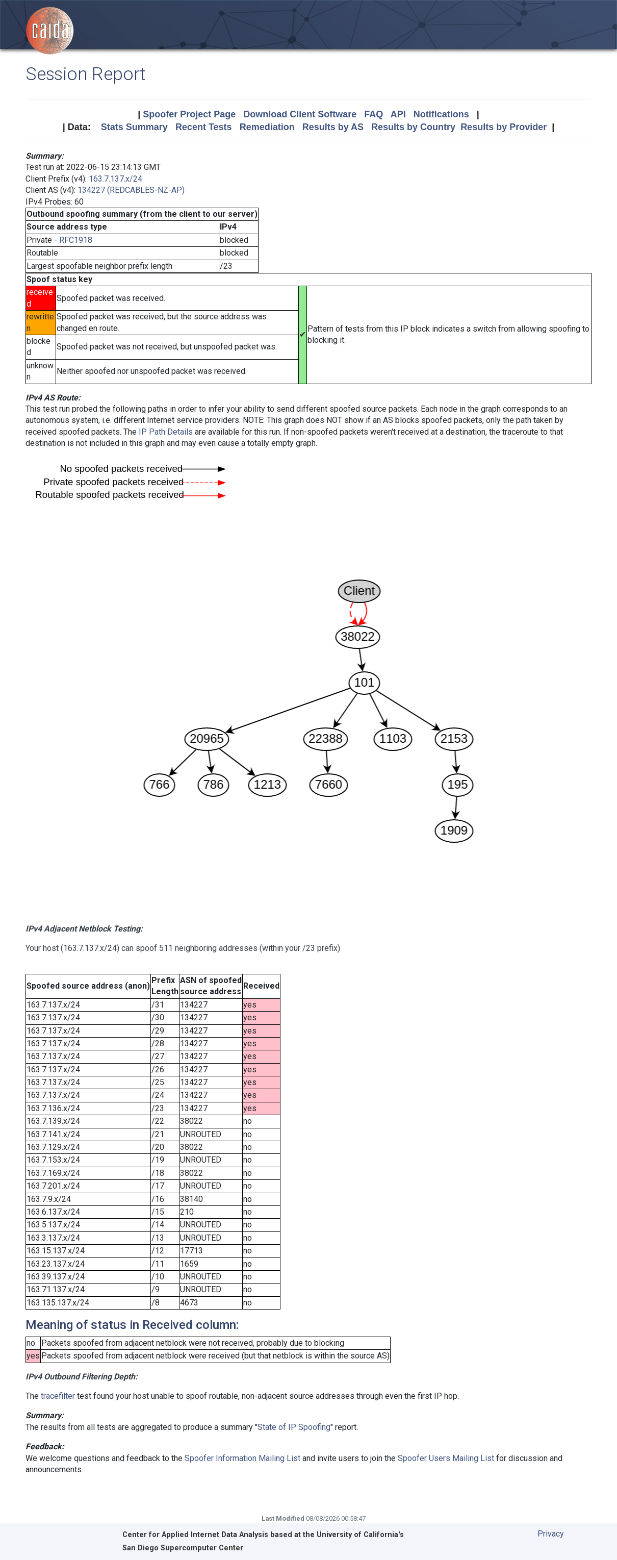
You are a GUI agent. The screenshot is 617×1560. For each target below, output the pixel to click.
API (398, 114)
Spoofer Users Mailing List (446, 1458)
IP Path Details (166, 432)
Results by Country (413, 127)
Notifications (441, 114)
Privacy (550, 1534)
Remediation (267, 127)
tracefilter (58, 1396)
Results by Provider (503, 127)
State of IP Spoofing (294, 1427)
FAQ (373, 114)
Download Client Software (299, 114)
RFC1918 (75, 240)
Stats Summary (134, 127)
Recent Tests (203, 127)
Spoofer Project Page (189, 114)
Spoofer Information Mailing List (242, 1458)
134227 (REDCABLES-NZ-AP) (131, 190)
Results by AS (333, 127)
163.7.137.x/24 (115, 179)
